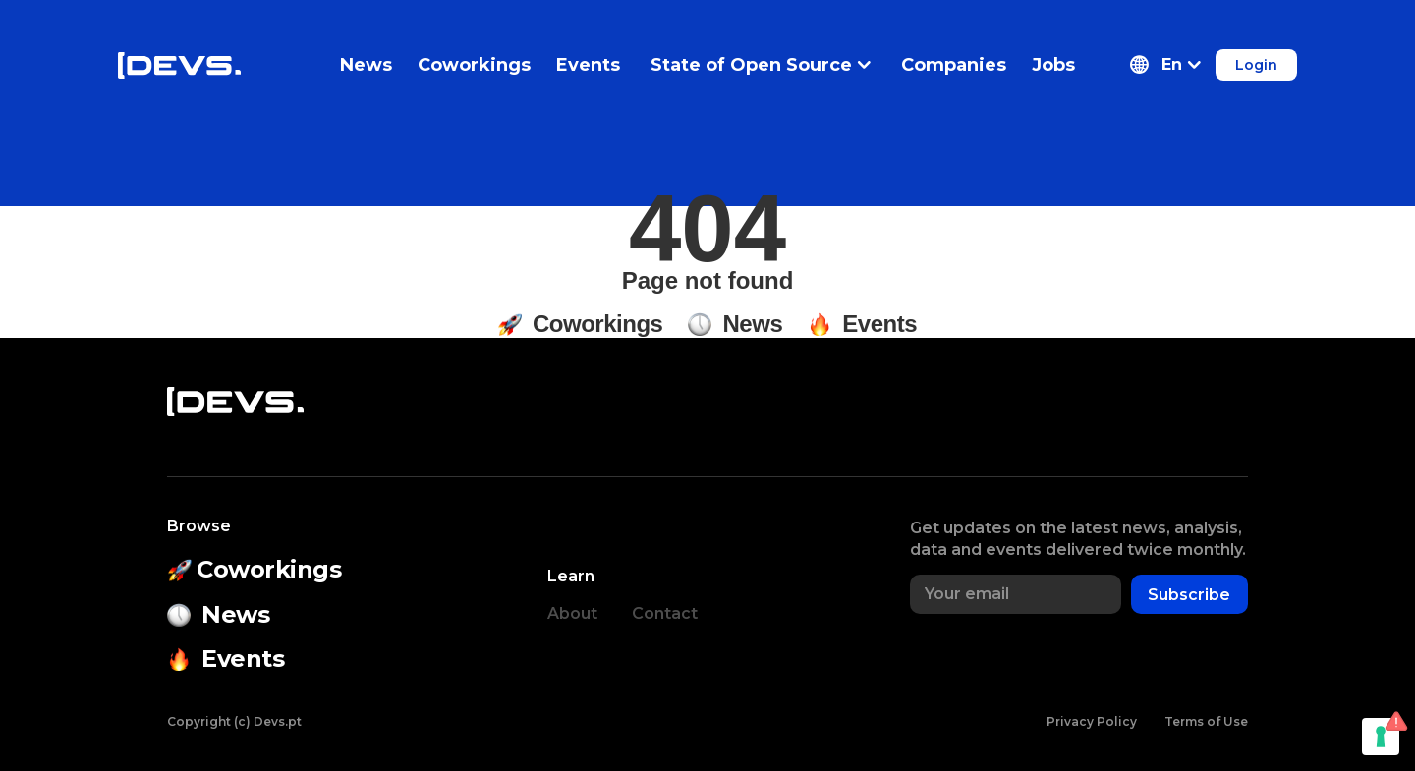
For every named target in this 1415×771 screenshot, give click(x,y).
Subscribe (1189, 594)
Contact (665, 613)
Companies (953, 65)
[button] (1165, 65)
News (366, 65)
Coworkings (474, 65)
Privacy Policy (1092, 721)
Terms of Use (1206, 721)
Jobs (1053, 65)
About (572, 613)
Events (588, 65)
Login (1256, 65)
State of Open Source (761, 65)
